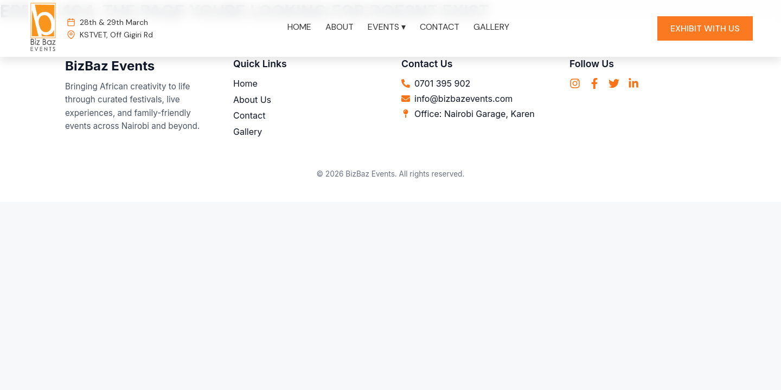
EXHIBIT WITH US (705, 28)
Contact (249, 115)
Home (245, 83)
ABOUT (339, 26)
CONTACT (439, 26)
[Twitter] (614, 85)
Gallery (247, 131)
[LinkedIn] (633, 85)
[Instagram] (574, 85)
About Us (252, 99)
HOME (299, 26)
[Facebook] (594, 85)
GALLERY (491, 26)
